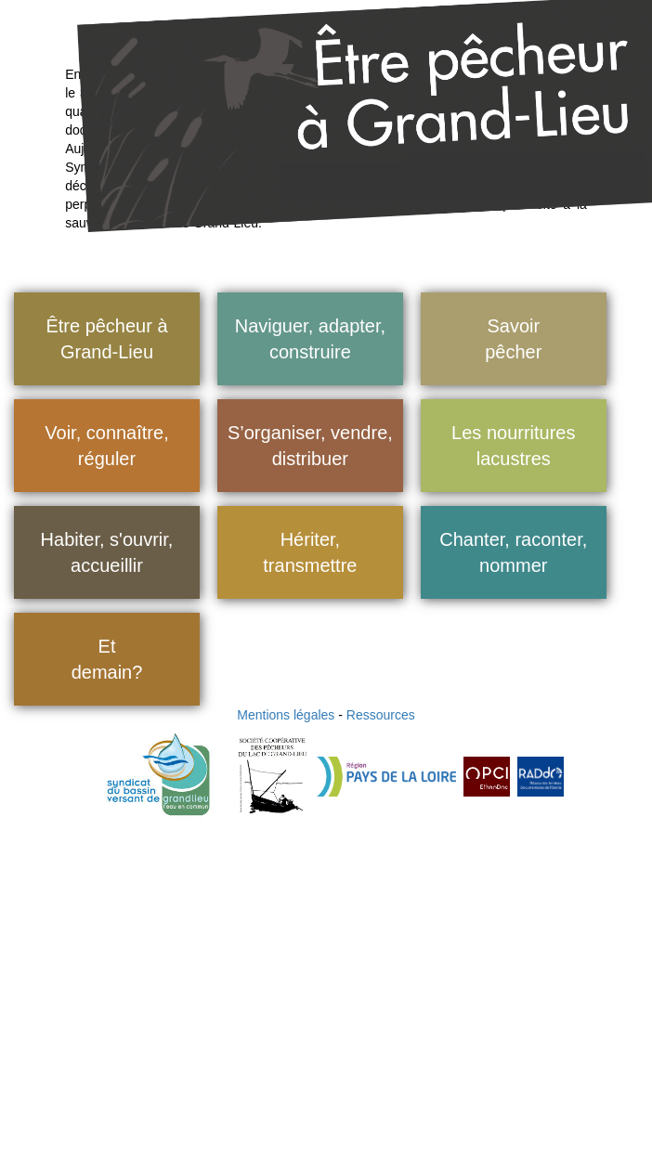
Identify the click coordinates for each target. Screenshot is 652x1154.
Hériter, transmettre (310, 553)
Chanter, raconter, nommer (513, 553)
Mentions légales (285, 714)
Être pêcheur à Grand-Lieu (106, 339)
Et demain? (107, 659)
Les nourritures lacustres (513, 446)
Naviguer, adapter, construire (310, 339)
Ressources (380, 714)
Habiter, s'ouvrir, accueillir (107, 553)
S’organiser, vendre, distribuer (310, 446)
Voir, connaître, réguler (106, 446)
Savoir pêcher (513, 339)
